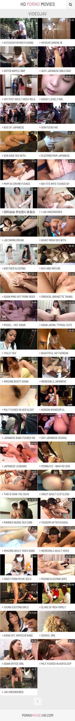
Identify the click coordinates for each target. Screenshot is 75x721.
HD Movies (37, 4)
